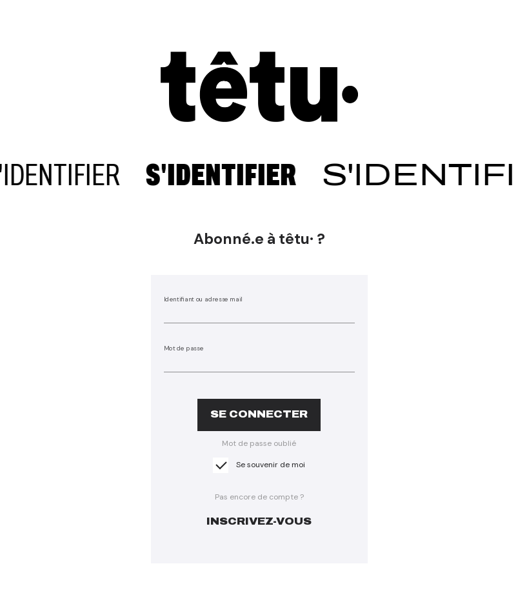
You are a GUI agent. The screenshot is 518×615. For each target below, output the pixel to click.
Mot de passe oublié (259, 443)
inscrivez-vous (259, 521)
